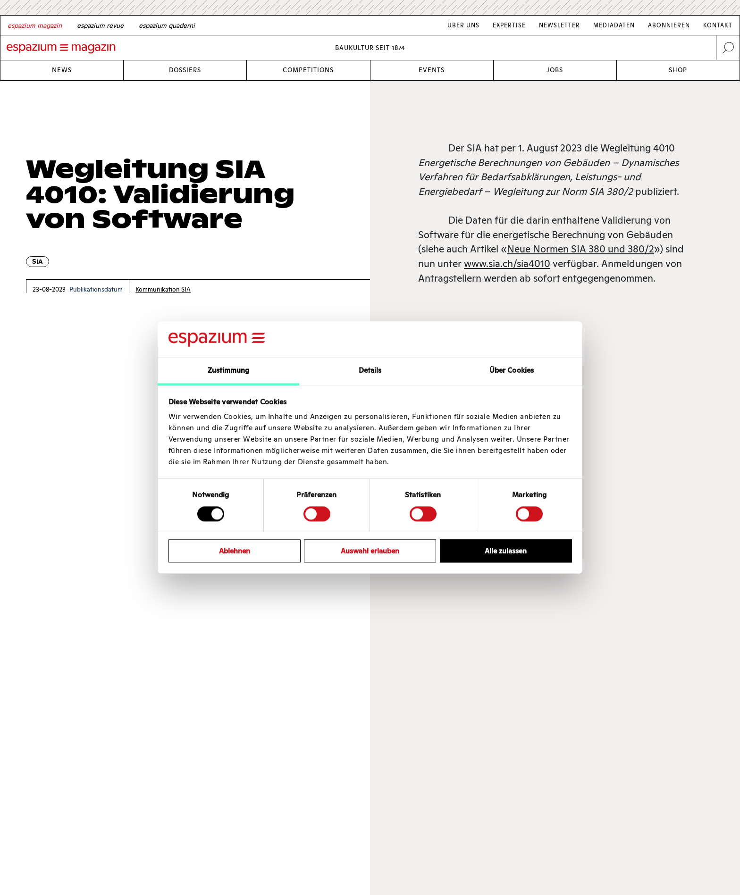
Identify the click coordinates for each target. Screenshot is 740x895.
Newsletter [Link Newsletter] (559, 25)
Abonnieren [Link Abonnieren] (669, 25)
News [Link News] (62, 70)
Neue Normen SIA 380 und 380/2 (580, 249)
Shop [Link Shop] (678, 70)
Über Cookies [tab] (511, 371)
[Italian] (167, 25)
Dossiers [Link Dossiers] (185, 70)
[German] (35, 25)
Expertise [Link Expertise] (509, 25)
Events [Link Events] (432, 70)
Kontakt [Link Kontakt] (717, 25)
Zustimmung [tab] (229, 371)
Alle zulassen (506, 551)
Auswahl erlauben (370, 551)
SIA (37, 262)
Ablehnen (234, 551)
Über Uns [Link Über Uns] (463, 25)
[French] (100, 25)
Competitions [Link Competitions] (308, 70)
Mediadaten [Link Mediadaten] (614, 25)
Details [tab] (370, 371)
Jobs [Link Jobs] (555, 70)
